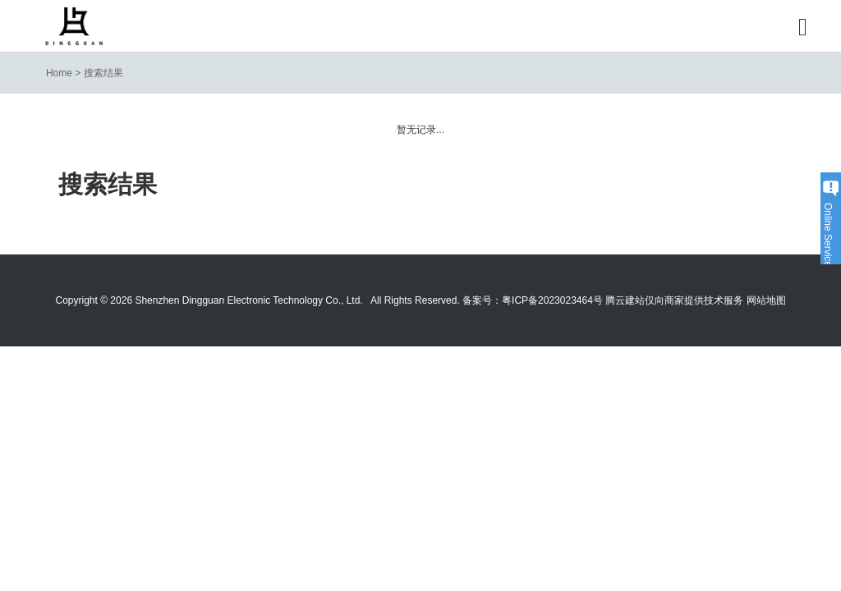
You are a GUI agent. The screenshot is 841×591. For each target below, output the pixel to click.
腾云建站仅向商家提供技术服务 (674, 300)
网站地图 (766, 300)
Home (59, 73)
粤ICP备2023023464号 (552, 300)
